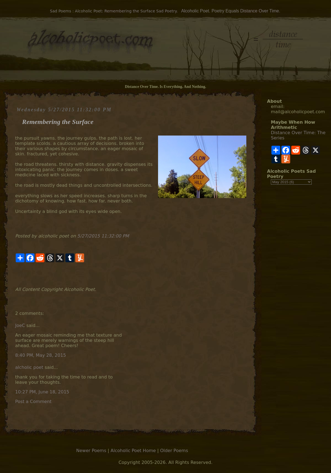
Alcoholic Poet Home (133, 450)
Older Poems (174, 450)
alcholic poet (29, 367)
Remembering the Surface (58, 121)
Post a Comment (33, 401)
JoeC (20, 325)
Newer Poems (91, 450)
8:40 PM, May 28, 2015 (40, 355)
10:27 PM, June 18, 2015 (42, 391)
